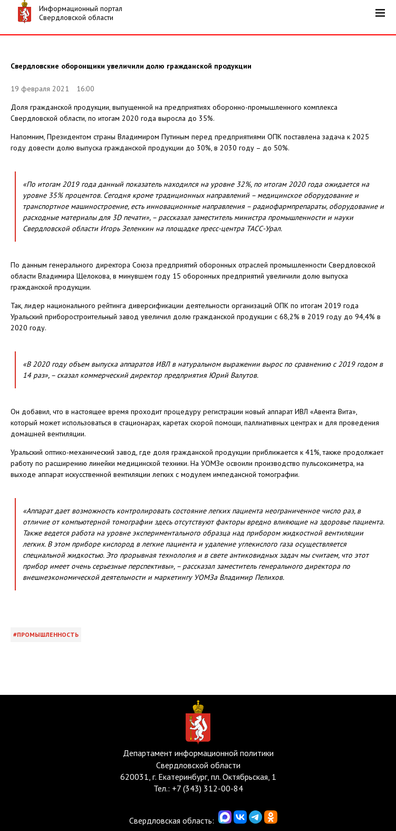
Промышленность (48, 634)
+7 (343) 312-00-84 (207, 788)
